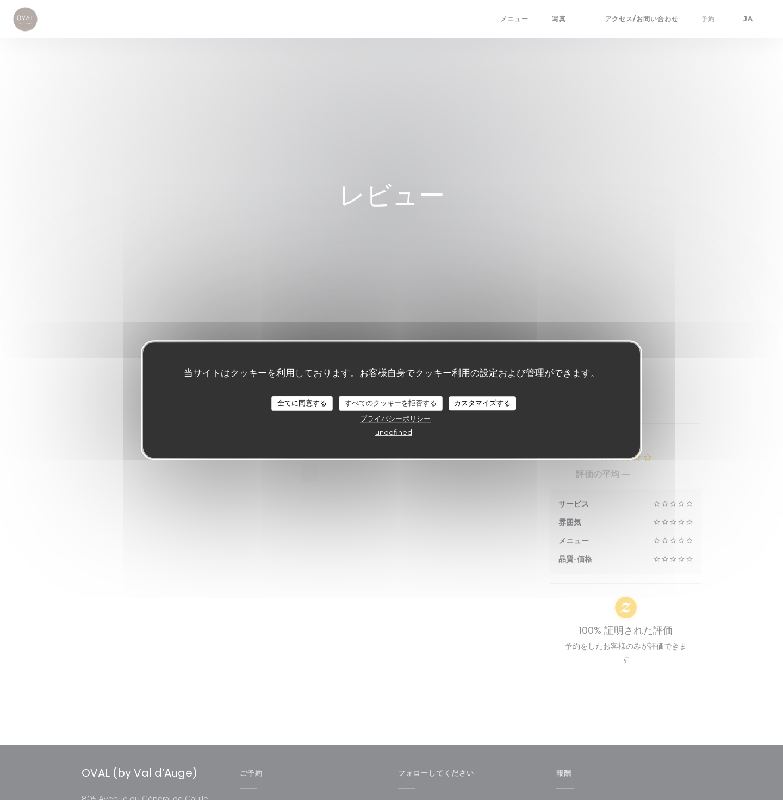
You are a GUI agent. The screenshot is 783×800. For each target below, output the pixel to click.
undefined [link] (393, 432)
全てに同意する (302, 402)
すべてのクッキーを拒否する (391, 402)
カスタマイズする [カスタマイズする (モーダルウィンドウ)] (482, 402)
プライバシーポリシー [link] (395, 418)
